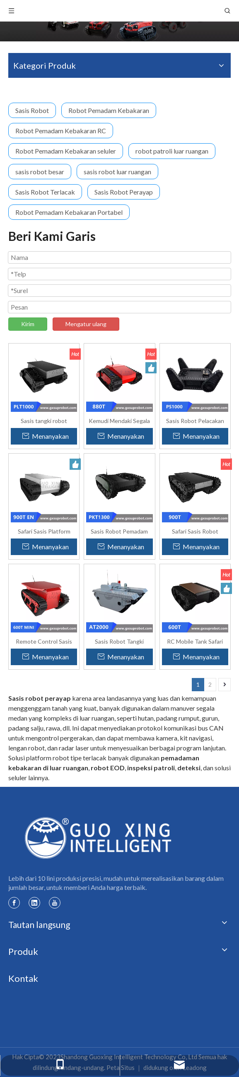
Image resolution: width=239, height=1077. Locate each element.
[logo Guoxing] (98, 837)
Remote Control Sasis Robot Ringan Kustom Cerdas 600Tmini (43, 641)
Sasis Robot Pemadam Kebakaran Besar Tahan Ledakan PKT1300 (119, 531)
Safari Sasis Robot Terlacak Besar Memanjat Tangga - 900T (194, 531)
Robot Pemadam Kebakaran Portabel (69, 212)
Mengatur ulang (85, 323)
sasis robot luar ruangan (117, 171)
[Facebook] (14, 902)
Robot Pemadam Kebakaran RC (60, 131)
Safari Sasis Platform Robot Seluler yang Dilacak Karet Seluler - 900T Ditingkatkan (44, 531)
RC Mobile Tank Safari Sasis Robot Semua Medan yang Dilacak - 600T (195, 641)
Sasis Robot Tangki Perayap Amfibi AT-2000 (119, 641)
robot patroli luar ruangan (171, 151)
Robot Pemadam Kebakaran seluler (65, 151)
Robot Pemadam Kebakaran (108, 110)
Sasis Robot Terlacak (45, 192)
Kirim (27, 323)
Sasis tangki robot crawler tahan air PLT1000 (44, 420)
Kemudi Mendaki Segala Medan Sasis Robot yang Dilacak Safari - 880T (119, 420)
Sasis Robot (32, 110)
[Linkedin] (34, 902)
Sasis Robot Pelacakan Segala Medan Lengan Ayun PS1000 (195, 420)
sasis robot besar (39, 171)
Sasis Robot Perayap (123, 192)
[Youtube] (54, 902)
